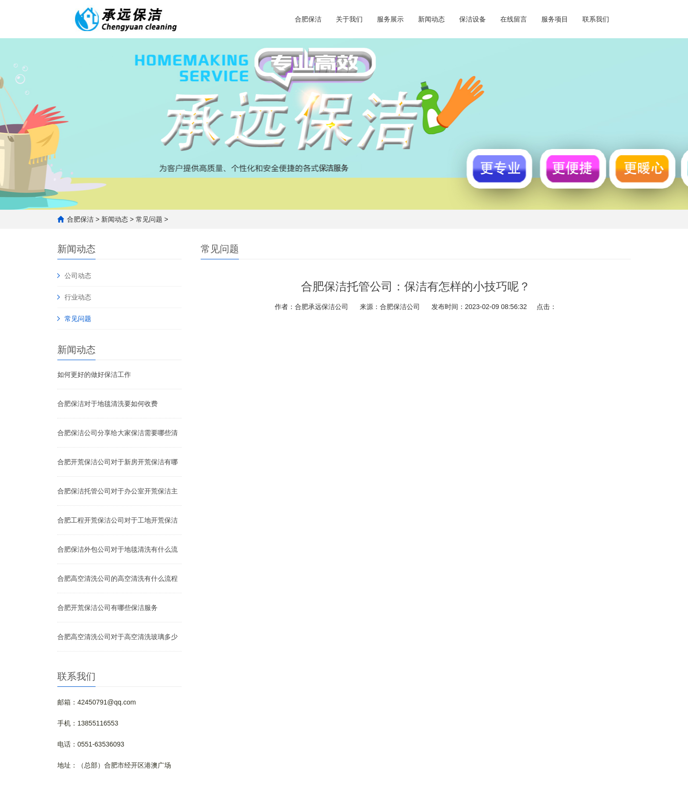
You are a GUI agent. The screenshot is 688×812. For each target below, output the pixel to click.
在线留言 (513, 19)
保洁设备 (472, 19)
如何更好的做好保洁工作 (94, 374)
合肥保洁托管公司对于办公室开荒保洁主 (117, 491)
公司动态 (77, 275)
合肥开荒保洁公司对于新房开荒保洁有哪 (117, 462)
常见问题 (149, 219)
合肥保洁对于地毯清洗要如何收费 (107, 403)
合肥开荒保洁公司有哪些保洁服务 (107, 607)
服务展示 (390, 19)
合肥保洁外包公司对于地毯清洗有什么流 (117, 549)
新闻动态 (431, 19)
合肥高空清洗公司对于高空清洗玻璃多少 (117, 637)
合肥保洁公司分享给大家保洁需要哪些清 (117, 433)
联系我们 (595, 19)
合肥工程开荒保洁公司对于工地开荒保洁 (117, 520)
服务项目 (554, 19)
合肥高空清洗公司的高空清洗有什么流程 (117, 578)
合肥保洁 (308, 19)
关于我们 (349, 19)
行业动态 (77, 297)
